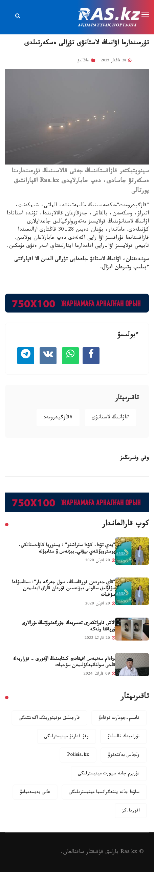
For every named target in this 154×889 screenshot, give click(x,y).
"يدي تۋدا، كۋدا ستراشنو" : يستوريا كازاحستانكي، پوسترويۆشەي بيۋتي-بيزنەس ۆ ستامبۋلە (67, 549)
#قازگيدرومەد (58, 418)
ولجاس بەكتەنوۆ (123, 755)
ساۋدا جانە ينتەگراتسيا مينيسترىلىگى (104, 792)
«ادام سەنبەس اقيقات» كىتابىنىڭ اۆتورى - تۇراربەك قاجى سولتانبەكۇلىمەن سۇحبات (64, 662)
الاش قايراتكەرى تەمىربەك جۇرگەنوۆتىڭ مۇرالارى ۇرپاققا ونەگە (68, 626)
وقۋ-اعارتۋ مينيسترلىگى (66, 737)
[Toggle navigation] (146, 15)
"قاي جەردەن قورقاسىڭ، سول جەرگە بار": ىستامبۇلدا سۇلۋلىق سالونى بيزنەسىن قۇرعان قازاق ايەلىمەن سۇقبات (63, 589)
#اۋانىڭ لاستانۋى (110, 418)
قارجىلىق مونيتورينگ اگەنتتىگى (49, 718)
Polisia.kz (78, 755)
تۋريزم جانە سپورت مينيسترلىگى (108, 774)
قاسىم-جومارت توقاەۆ (119, 718)
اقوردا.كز (130, 811)
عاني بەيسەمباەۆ (35, 792)
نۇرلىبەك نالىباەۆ (123, 737)
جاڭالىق (83, 61)
